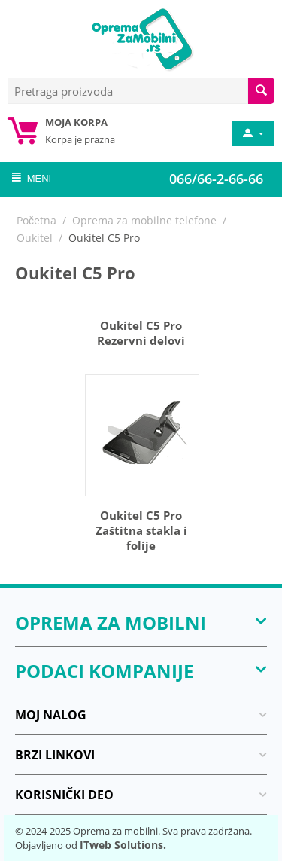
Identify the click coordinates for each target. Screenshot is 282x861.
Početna (36, 220)
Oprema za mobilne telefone (144, 220)
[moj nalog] (251, 133)
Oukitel (35, 238)
